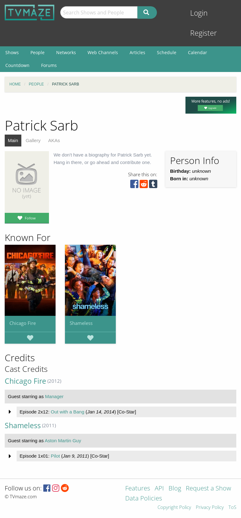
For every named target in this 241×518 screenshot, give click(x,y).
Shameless (81, 323)
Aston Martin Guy (63, 440)
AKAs (54, 140)
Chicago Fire (22, 323)
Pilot (55, 456)
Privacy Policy (210, 507)
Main (13, 140)
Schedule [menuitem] (166, 52)
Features (137, 488)
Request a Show (208, 488)
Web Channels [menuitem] (103, 52)
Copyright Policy (174, 507)
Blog (175, 488)
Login (199, 13)
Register (203, 33)
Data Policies (143, 498)
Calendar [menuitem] (197, 52)
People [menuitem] (37, 52)
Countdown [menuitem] (17, 65)
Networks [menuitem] (66, 52)
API (159, 488)
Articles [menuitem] (137, 52)
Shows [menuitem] (12, 52)
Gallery (33, 140)
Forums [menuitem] (49, 65)
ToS (232, 507)
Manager (54, 396)
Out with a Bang (67, 411)
